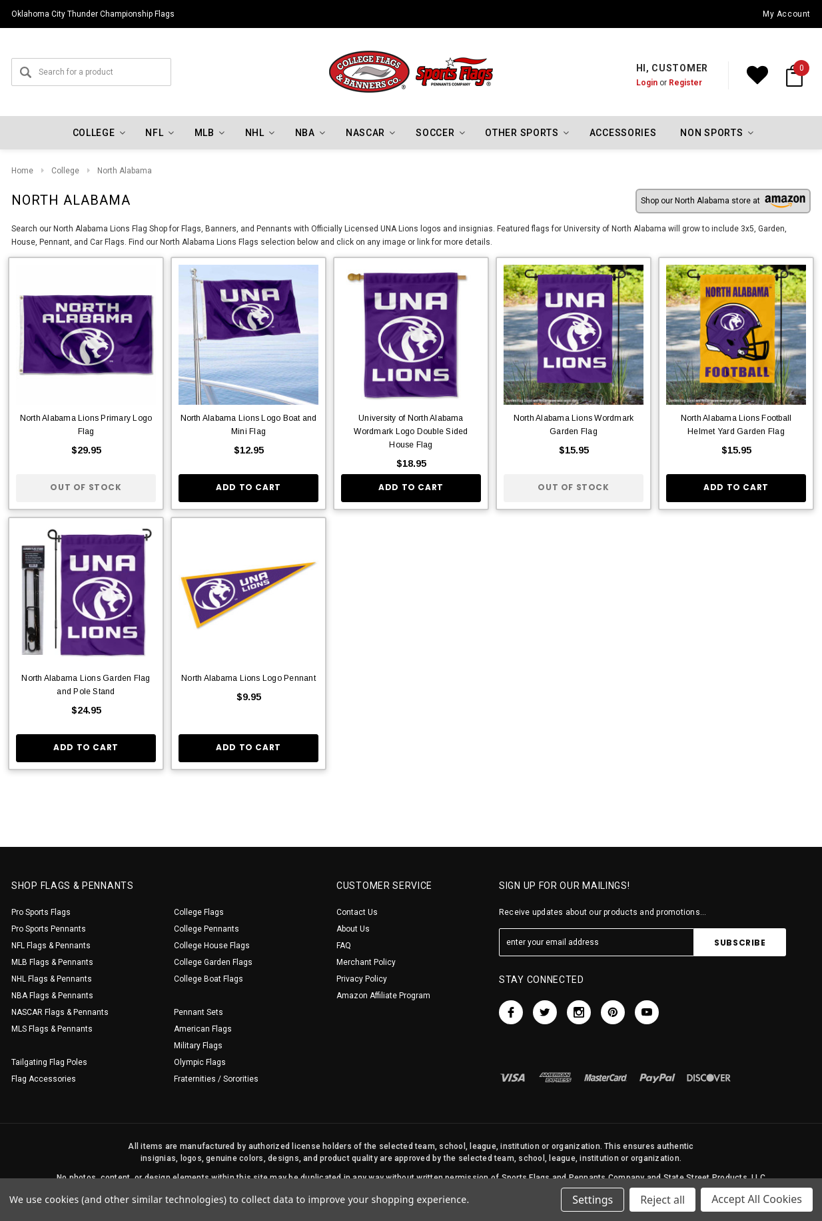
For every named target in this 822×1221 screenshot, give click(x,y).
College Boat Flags (208, 979)
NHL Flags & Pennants (51, 979)
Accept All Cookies (756, 1199)
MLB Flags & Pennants (52, 962)
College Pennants (206, 929)
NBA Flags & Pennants (52, 995)
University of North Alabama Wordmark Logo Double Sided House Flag (411, 431)
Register (685, 82)
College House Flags (212, 945)
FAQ (343, 945)
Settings (592, 1199)
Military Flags (198, 1045)
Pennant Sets (198, 1012)
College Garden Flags (213, 962)
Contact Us (357, 912)
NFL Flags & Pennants (51, 945)
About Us (353, 929)
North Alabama (124, 170)
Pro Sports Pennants (48, 929)
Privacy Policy (361, 979)
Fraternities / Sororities (216, 1079)
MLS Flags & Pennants (52, 1029)
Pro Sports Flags (41, 912)
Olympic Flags (200, 1062)
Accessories (623, 132)
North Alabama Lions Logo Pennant (248, 678)
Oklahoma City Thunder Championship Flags (93, 14)
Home (22, 170)
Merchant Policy (366, 962)
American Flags (203, 1029)
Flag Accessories (43, 1079)
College (65, 170)
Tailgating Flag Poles (49, 1062)
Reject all (662, 1199)
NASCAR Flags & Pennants (60, 1012)
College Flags (199, 912)
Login (646, 82)
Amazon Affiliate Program (383, 995)
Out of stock (85, 487)
